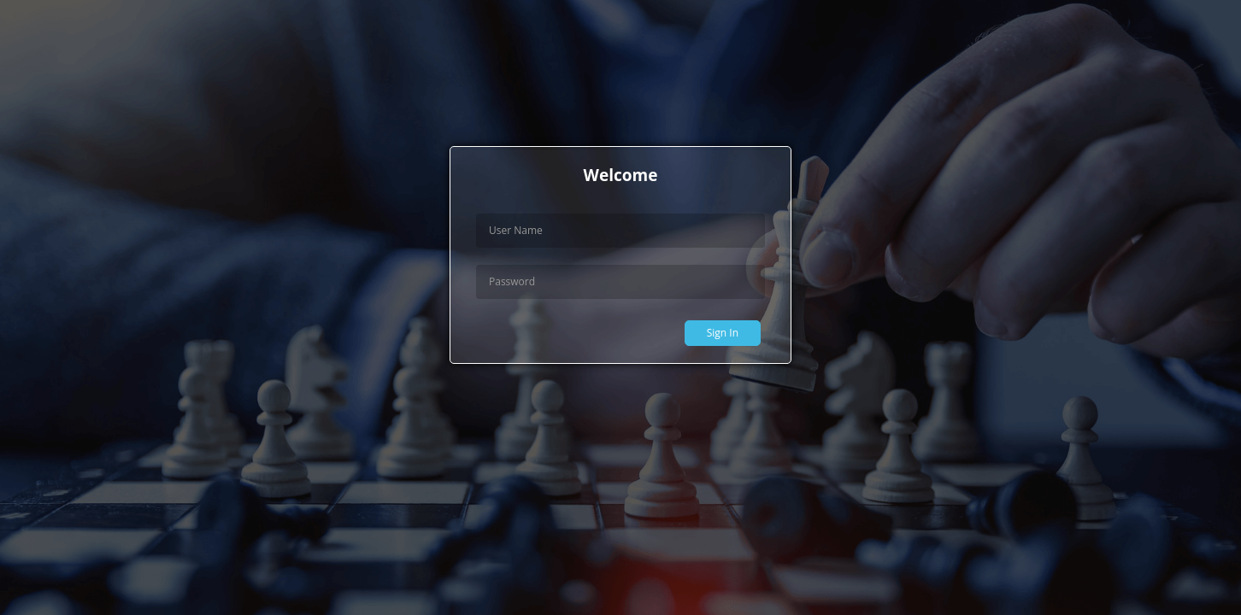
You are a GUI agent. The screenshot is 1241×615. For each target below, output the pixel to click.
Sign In (722, 332)
